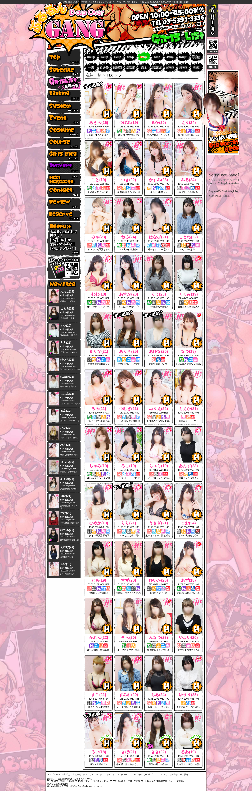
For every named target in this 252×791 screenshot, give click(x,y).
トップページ (53, 774)
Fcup (117, 57)
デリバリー (88, 774)
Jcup (170, 57)
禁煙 (196, 67)
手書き (196, 57)
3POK (183, 67)
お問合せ (173, 774)
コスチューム (123, 774)
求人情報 (184, 774)
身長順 (117, 67)
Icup (157, 57)
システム (100, 774)
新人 (144, 67)
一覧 (91, 67)
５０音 (104, 67)
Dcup (91, 57)
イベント (110, 774)
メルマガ (163, 774)
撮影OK (157, 67)
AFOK (170, 67)
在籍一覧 (93, 75)
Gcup (130, 57)
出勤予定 (66, 774)
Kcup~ (183, 57)
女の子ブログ (150, 774)
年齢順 (130, 67)
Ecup (104, 57)
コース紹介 (136, 774)
